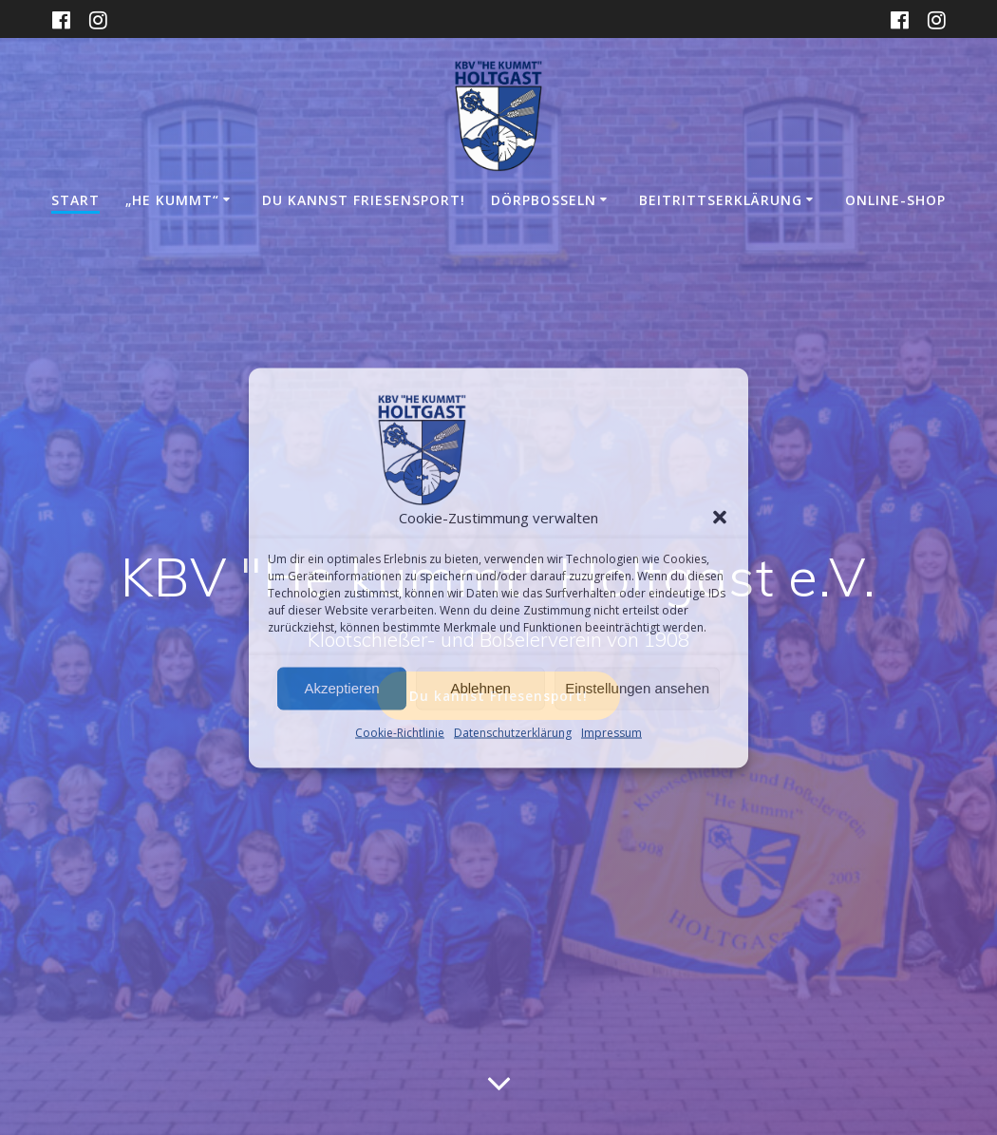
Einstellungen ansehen (637, 688)
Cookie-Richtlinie (399, 732)
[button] (719, 516)
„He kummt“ (172, 200)
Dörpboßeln (543, 200)
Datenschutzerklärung (513, 732)
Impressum (611, 732)
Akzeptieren (341, 688)
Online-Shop (895, 200)
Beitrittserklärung (720, 200)
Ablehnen (480, 688)
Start (75, 200)
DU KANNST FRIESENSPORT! (363, 200)
